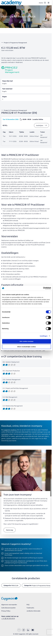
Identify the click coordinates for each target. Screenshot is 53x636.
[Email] (19, 630)
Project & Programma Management (15, 42)
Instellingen (44, 336)
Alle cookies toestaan (26, 341)
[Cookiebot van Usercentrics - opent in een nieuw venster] (43, 288)
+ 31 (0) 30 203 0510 (8, 618)
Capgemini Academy (10, 430)
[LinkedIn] (28, 630)
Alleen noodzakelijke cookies (26, 346)
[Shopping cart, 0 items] (45, 2)
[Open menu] (48, 3)
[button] (10, 530)
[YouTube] (32, 630)
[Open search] (41, 2)
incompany (5, 434)
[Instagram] (23, 630)
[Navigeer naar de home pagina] (11, 2)
